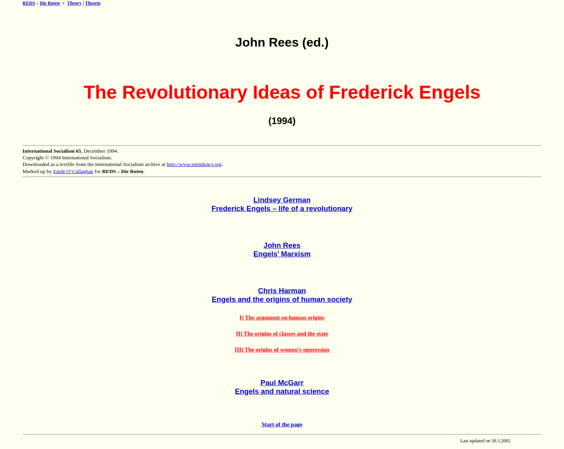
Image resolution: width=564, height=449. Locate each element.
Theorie (93, 3)
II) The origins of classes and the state (282, 333)
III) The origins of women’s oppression (282, 349)
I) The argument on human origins (282, 317)
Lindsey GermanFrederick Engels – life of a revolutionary (282, 204)
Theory (74, 3)
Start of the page (282, 424)
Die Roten (50, 3)
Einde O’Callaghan (73, 171)
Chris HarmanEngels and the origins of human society (282, 295)
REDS (29, 3)
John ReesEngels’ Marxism (282, 249)
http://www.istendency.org (193, 164)
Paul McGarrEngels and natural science (282, 387)
